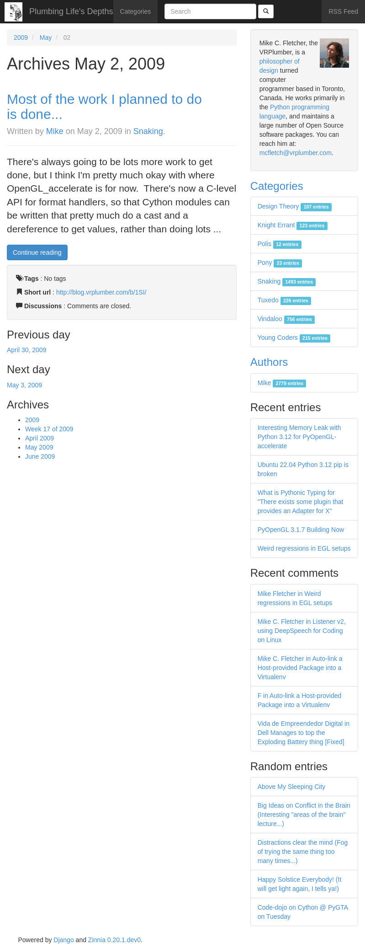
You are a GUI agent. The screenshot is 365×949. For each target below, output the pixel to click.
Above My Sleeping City (292, 786)
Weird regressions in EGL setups (304, 548)
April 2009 (39, 438)
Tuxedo (285, 300)
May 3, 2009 (24, 385)
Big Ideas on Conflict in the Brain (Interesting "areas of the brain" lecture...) (304, 814)
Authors (269, 362)
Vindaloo (286, 318)
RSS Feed (343, 11)
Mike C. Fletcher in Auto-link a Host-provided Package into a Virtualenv (300, 668)
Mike (54, 131)
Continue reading (37, 252)
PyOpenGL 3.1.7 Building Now (301, 529)
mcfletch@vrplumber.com (295, 152)
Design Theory (295, 206)
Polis (280, 243)
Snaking (148, 131)
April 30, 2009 (26, 350)
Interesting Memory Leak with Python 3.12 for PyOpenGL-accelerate (299, 437)
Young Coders (294, 337)
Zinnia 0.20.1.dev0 (114, 940)
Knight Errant (293, 225)
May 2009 (39, 447)
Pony (280, 262)
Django (63, 940)
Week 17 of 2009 (49, 429)
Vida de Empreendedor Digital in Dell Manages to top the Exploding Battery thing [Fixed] (303, 732)
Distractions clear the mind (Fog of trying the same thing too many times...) (303, 851)
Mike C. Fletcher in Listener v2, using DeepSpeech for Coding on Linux (302, 630)
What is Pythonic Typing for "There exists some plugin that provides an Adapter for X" (301, 502)
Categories (135, 11)
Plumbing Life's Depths (71, 11)
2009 (21, 37)
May (46, 37)
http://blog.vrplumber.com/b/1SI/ (101, 292)
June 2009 (40, 456)
